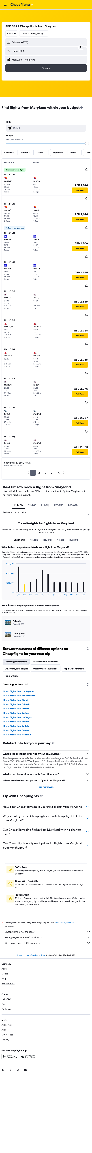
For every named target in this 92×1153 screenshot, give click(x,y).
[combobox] (11, 33)
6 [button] (59, 472)
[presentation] (60, 26)
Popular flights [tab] (12, 676)
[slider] (87, 143)
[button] (5, 4)
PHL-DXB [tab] (32, 505)
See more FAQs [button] (46, 787)
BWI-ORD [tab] (73, 505)
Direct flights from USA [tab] (16, 661)
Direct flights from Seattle (16, 721)
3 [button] (45, 472)
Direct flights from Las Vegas (17, 717)
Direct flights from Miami (15, 700)
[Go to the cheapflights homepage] (22, 4)
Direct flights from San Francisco (19, 695)
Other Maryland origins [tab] (16, 668)
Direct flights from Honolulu (17, 734)
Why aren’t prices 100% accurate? (47, 943)
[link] (10, 1070)
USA (43, 955)
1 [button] (32, 472)
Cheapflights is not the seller (47, 932)
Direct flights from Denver (16, 730)
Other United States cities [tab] (45, 668)
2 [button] (39, 472)
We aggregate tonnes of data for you (47, 937)
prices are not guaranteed (64, 923)
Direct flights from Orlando (16, 704)
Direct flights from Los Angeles (18, 691)
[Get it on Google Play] (10, 1056)
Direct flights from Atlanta (16, 708)
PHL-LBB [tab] (18, 505)
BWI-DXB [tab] (58, 505)
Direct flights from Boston (16, 713)
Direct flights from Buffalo (16, 726)
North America (32, 955)
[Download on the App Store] (28, 1056)
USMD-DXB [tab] (19, 540)
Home (19, 955)
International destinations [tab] (45, 661)
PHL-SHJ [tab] (45, 505)
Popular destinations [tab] (74, 668)
